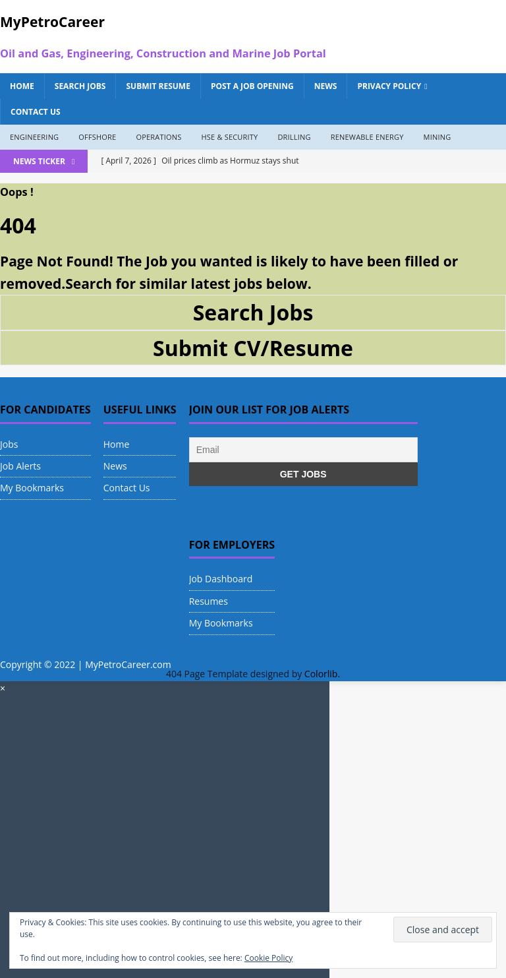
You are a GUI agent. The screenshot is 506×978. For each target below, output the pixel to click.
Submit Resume (158, 86)
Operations (158, 137)
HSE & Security (229, 137)
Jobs (9, 444)
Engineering (34, 137)
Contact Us (36, 111)
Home (22, 86)
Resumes (208, 601)
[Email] (303, 449)
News (325, 86)
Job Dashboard (221, 578)
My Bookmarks (32, 487)
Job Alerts (20, 466)
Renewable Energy (367, 137)
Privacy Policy (389, 86)
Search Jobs (80, 86)
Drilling (293, 137)
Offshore (97, 137)
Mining (437, 137)
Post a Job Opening (252, 86)
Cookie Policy (268, 957)
